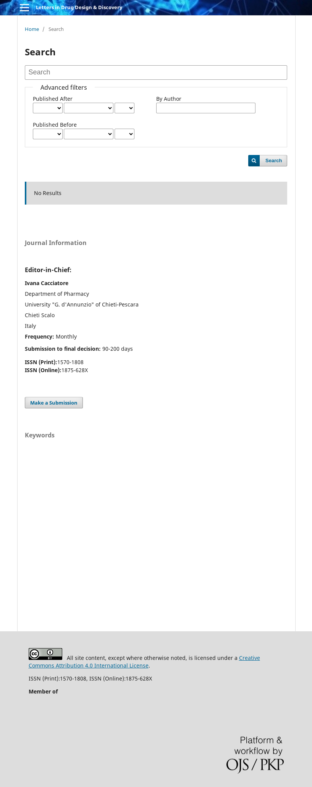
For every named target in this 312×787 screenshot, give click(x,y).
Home (32, 29)
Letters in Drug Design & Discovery (79, 7)
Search (273, 160)
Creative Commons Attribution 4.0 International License (144, 661)
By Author (168, 98)
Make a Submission (54, 402)
